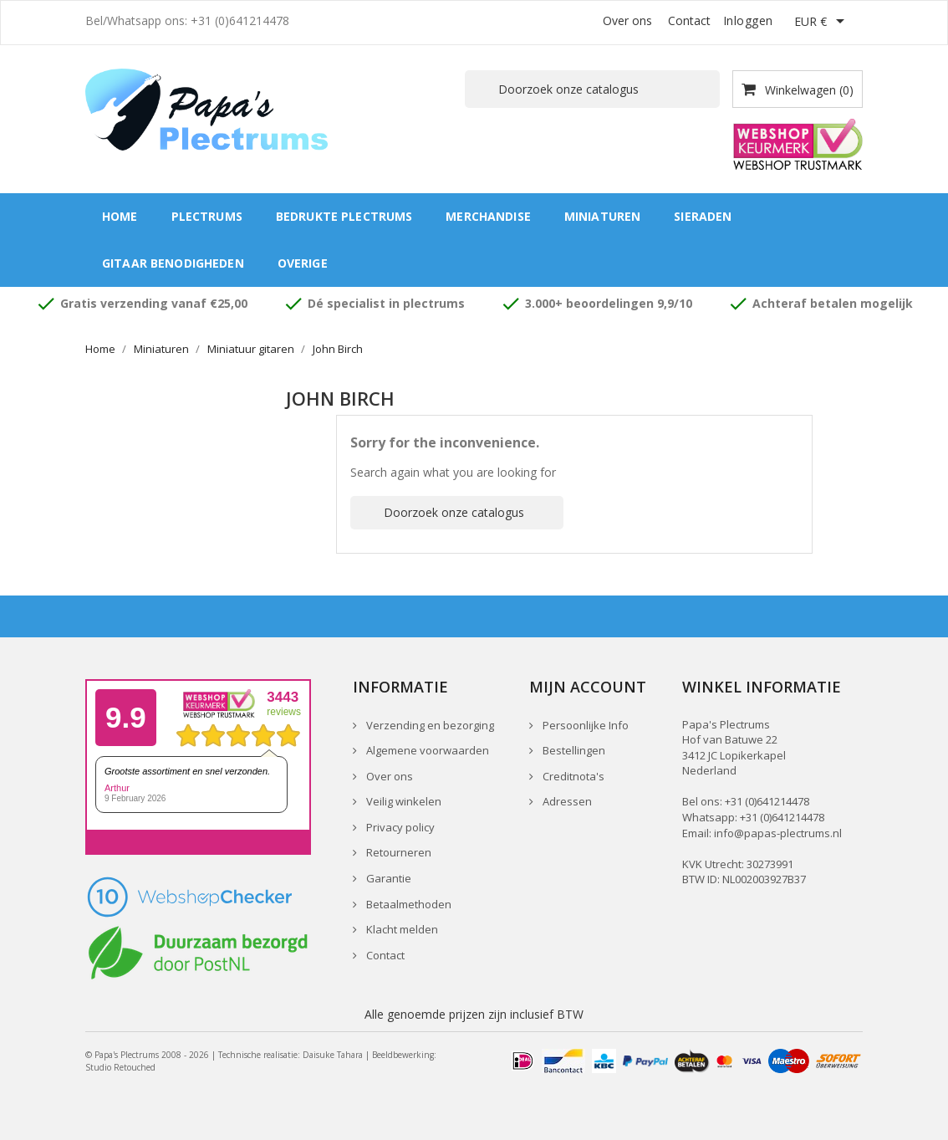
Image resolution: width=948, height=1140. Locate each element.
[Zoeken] (592, 89)
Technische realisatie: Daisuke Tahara (290, 1055)
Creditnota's (572, 776)
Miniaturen (602, 216)
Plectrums (206, 216)
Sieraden (702, 216)
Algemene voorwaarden (426, 750)
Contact (689, 20)
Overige (303, 263)
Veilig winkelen (402, 801)
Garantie (387, 878)
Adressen (566, 801)
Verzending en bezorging (429, 725)
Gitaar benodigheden (173, 263)
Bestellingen (572, 750)
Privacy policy (399, 827)
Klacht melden (401, 929)
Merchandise (488, 216)
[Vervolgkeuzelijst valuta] (822, 23)
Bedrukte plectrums (344, 216)
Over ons (627, 20)
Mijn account (587, 687)
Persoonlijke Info (584, 725)
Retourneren (397, 852)
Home (120, 216)
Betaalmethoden (407, 904)
